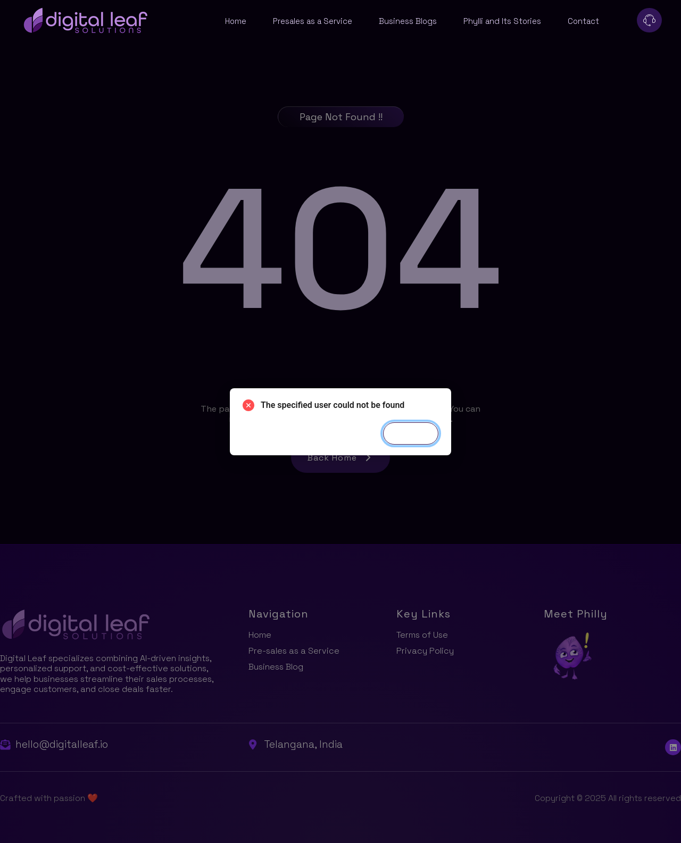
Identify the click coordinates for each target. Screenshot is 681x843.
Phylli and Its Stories (502, 21)
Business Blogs (408, 21)
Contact (583, 21)
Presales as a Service (312, 21)
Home (235, 21)
